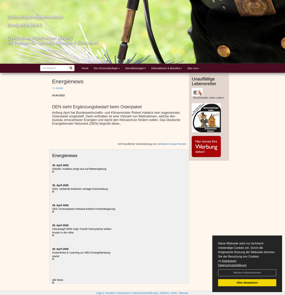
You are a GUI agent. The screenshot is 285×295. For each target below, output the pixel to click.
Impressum (229, 260)
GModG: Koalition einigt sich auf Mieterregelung (79, 168)
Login (99, 293)
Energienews (64, 155)
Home (85, 68)
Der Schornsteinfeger (107, 68)
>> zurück (57, 88)
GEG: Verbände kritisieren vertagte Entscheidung (80, 188)
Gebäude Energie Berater (171, 143)
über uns (193, 68)
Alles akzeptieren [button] (247, 282)
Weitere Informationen (247, 272)
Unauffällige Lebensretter (204, 81)
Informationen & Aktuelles (166, 68)
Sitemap (183, 293)
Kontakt (109, 293)
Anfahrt (164, 293)
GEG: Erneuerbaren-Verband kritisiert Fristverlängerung (84, 208)
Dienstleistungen (135, 68)
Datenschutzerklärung (232, 265)
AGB (173, 293)
